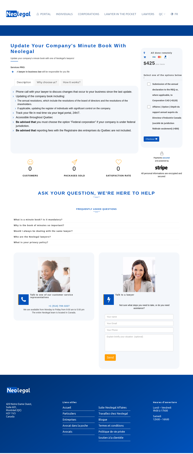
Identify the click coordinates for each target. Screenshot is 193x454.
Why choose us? (47, 82)
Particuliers (69, 413)
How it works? (72, 82)
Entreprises (69, 419)
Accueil (67, 407)
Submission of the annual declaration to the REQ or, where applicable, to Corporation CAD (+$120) (165, 92)
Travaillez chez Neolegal (113, 413)
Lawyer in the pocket (120, 14)
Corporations (88, 14)
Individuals (64, 14)
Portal (45, 14)
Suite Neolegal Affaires (112, 407)
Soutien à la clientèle (110, 438)
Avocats (67, 432)
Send (110, 357)
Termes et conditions (111, 426)
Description (24, 82)
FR (176, 14)
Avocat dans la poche (75, 426)
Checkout (151, 139)
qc (162, 14)
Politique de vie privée (111, 432)
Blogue (102, 419)
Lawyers (148, 14)
